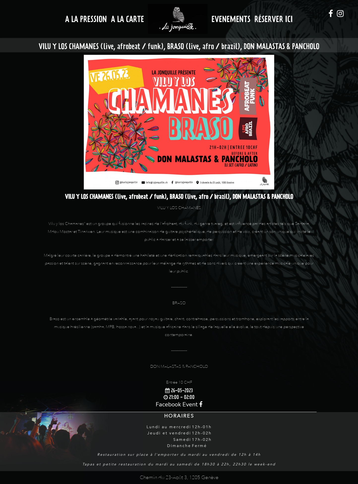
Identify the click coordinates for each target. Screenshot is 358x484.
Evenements (230, 19)
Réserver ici (273, 19)
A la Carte (127, 19)
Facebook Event (179, 404)
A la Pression (86, 19)
